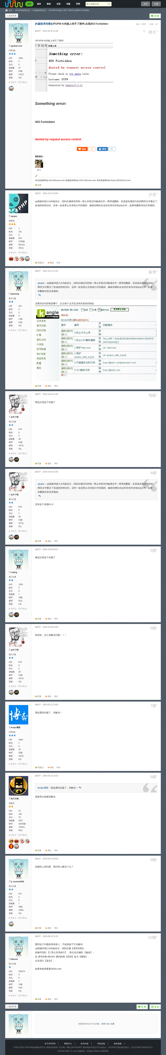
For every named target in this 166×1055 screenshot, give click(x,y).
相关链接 (118, 1043)
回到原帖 (39, 295)
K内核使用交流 (39, 10)
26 (19, 439)
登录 (146, 4)
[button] (86, 149)
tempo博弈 (15, 727)
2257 (20, 820)
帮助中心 (68, 1043)
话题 (68, 4)
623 (20, 238)
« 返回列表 (11, 15)
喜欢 (52, 263)
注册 (156, 4)
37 (19, 68)
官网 (78, 4)
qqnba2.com (16, 46)
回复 (155, 15)
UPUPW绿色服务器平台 (35, 1047)
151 (20, 232)
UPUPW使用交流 (22, 10)
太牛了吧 (14, 417)
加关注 (14, 82)
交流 (58, 4)
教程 (49, 4)
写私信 (24, 82)
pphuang (15, 294)
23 (19, 749)
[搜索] (109, 4)
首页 (29, 4)
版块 (39, 4)
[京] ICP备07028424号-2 (141, 1047)
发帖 (155, 1006)
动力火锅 (14, 799)
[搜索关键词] (96, 4)
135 (20, 814)
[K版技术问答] (43, 23)
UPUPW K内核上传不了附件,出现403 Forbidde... (69, 10)
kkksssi (14, 959)
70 (19, 817)
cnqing (14, 572)
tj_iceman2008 (17, 881)
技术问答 (85, 1043)
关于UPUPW (50, 1043)
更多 (144, 31)
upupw (14, 216)
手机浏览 (101, 1043)
